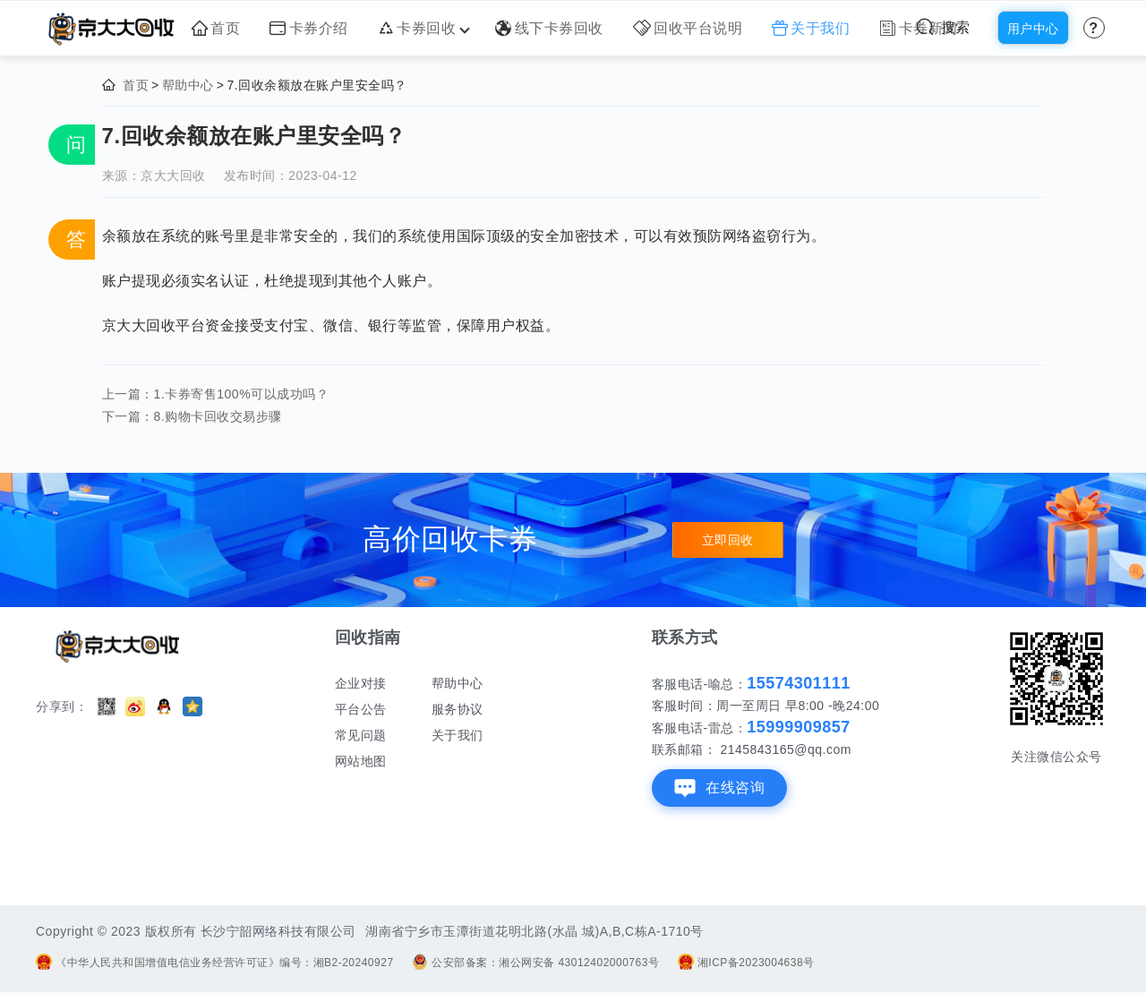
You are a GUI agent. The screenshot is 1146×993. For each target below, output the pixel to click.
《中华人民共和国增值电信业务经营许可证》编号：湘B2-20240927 (215, 962)
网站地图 (361, 761)
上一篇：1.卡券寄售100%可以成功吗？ (215, 394)
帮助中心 (188, 85)
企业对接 (361, 683)
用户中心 (1033, 28)
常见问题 (361, 735)
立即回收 (728, 540)
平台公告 (361, 709)
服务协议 (457, 709)
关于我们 (811, 28)
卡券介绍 (308, 28)
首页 (216, 28)
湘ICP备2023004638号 (746, 962)
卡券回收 (422, 28)
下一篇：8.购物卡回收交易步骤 (192, 416)
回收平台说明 (688, 28)
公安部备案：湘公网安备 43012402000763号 (535, 962)
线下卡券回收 (549, 28)
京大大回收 (173, 175)
